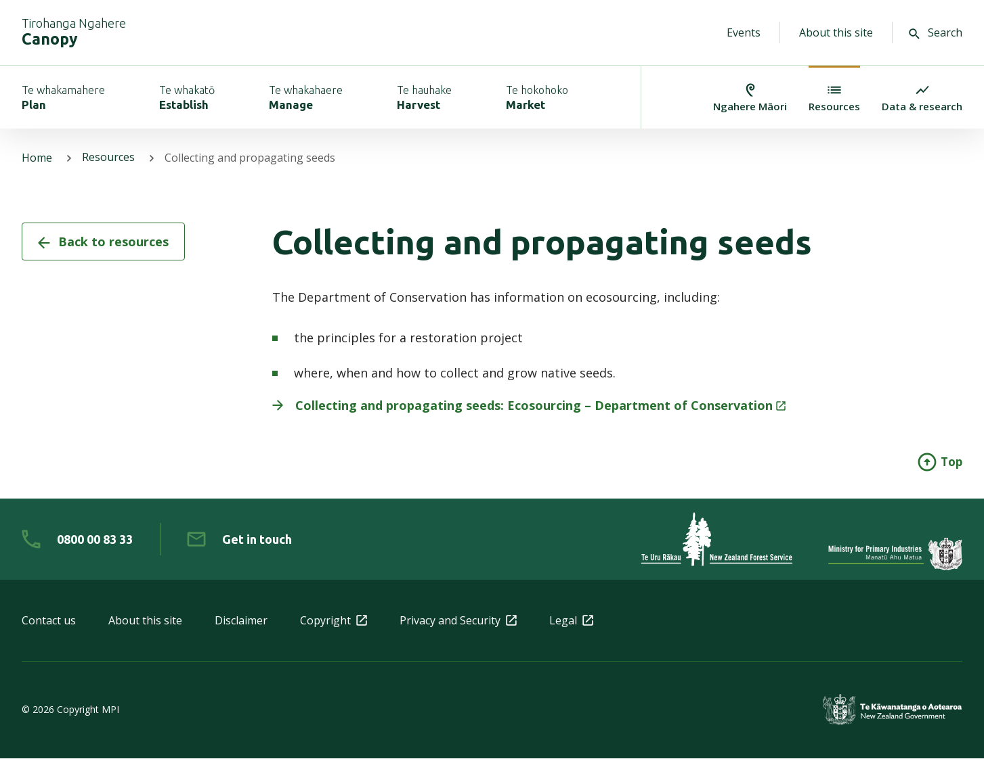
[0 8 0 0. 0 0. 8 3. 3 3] (77, 539)
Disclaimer (241, 621)
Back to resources (103, 242)
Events (744, 32)
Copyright (333, 621)
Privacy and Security (458, 621)
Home (37, 158)
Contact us (49, 621)
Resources (108, 158)
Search (935, 32)
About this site (836, 32)
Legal (571, 621)
